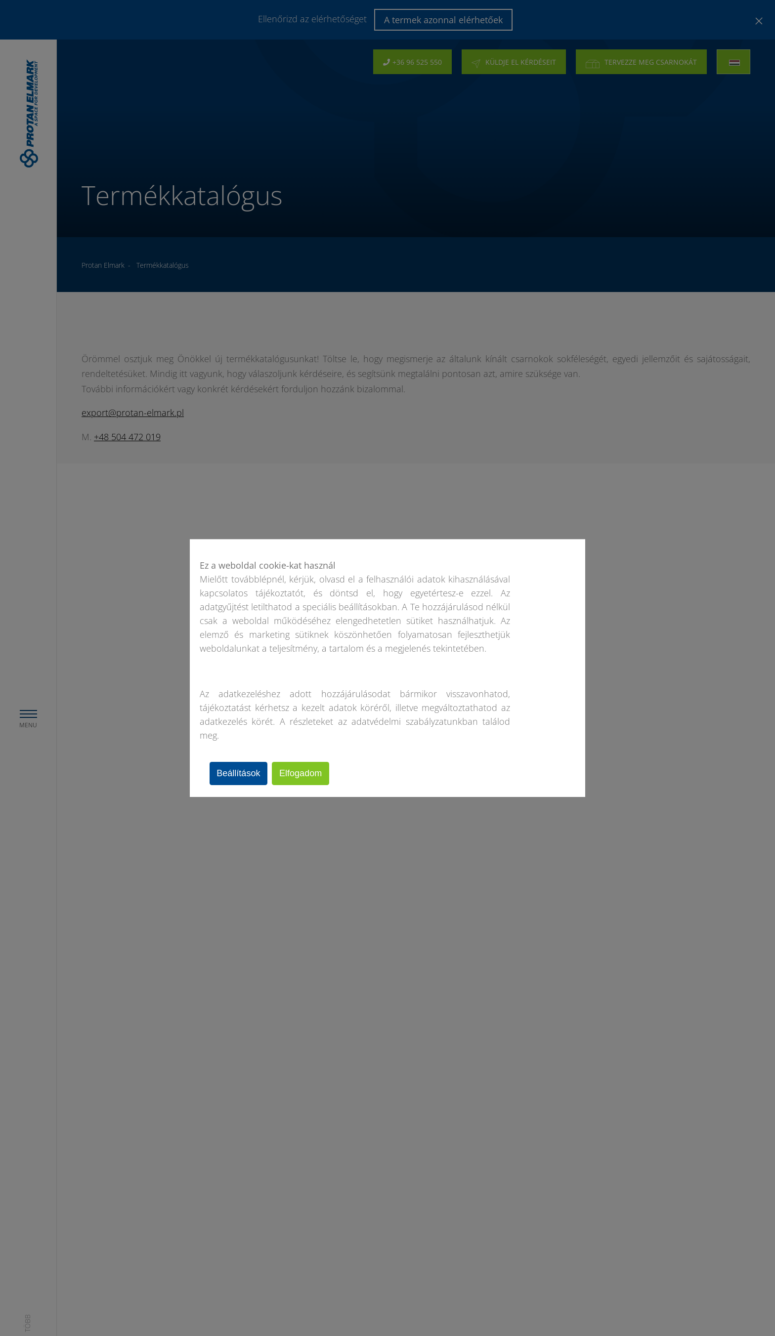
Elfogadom (307, 773)
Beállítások (240, 773)
